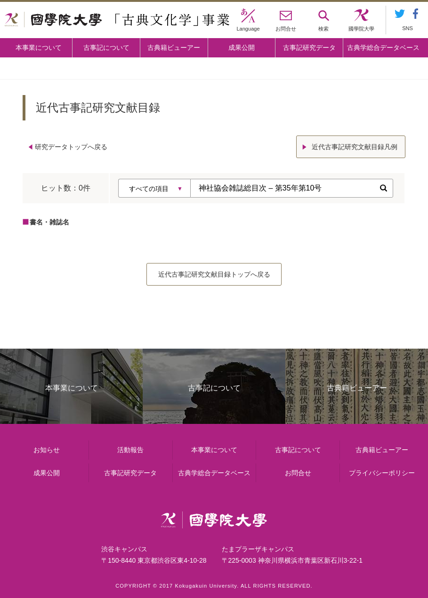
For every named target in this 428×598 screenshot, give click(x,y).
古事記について (106, 47)
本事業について (39, 47)
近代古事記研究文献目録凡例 (354, 147)
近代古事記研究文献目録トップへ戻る (214, 274)
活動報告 (130, 450)
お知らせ (46, 450)
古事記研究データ (309, 47)
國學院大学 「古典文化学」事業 (117, 20)
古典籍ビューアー (173, 47)
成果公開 (241, 47)
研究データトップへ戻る (71, 147)
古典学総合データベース (383, 47)
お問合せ (298, 473)
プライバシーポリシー (382, 473)
